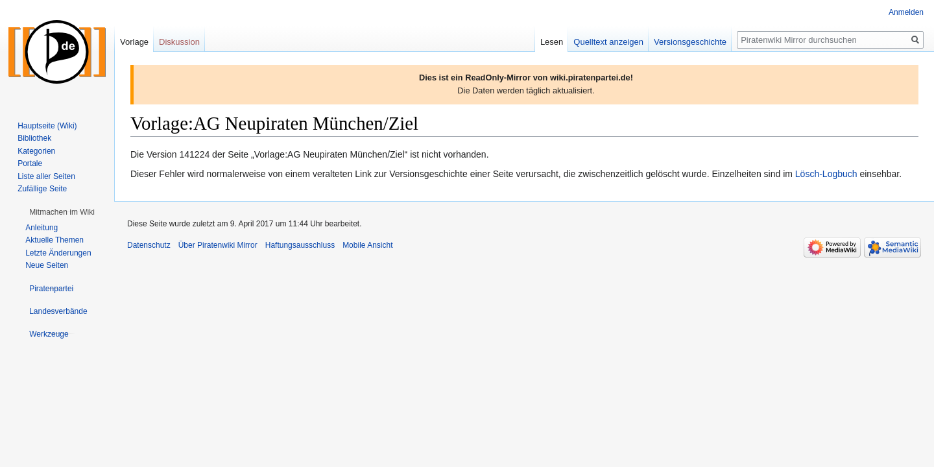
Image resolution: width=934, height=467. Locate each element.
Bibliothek (34, 138)
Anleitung (41, 227)
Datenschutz (149, 245)
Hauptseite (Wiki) (47, 125)
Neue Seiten (46, 265)
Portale (30, 163)
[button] (62, 212)
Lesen (551, 42)
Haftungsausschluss (300, 245)
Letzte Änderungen (58, 252)
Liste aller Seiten (46, 176)
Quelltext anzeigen (608, 42)
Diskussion (179, 42)
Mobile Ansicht (367, 245)
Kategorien (36, 151)
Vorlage (134, 42)
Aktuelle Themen (54, 240)
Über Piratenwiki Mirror (217, 245)
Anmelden (906, 12)
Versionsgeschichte (690, 42)
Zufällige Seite (42, 188)
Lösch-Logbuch (826, 174)
